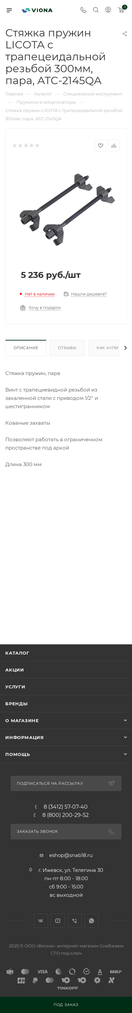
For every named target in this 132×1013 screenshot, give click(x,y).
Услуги (15, 686)
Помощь (17, 754)
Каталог (17, 653)
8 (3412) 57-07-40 (66, 807)
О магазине (22, 720)
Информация (24, 737)
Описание (26, 348)
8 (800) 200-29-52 (65, 815)
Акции (14, 669)
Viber (74, 921)
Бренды (16, 703)
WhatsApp (91, 921)
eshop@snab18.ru (71, 855)
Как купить (110, 348)
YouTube (58, 921)
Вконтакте (41, 921)
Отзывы (67, 348)
